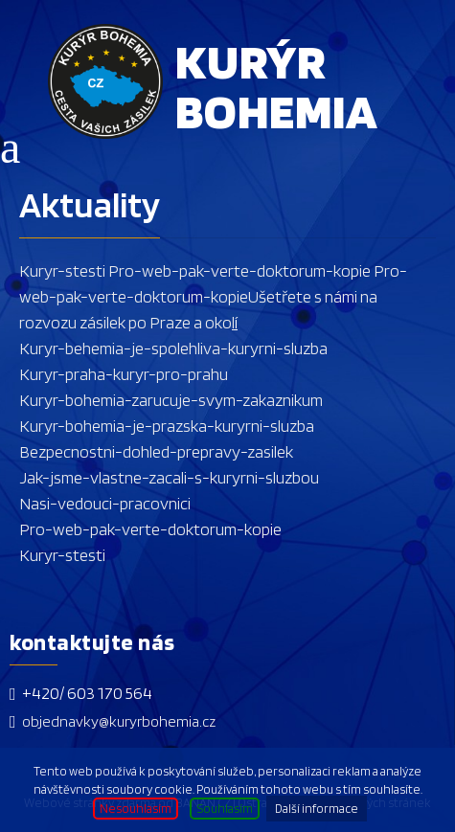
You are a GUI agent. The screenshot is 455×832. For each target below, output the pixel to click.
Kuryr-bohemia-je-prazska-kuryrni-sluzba (166, 426)
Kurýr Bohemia (276, 85)
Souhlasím (224, 808)
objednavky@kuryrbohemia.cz (119, 721)
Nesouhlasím (135, 808)
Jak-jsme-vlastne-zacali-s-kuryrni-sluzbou (169, 477)
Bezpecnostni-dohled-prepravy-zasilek (156, 451)
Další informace (316, 808)
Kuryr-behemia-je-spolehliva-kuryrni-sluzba (173, 348)
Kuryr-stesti (62, 270)
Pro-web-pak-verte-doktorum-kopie (238, 270)
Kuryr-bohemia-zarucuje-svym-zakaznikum (171, 400)
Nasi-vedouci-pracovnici (105, 503)
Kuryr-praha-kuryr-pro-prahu (123, 374)
